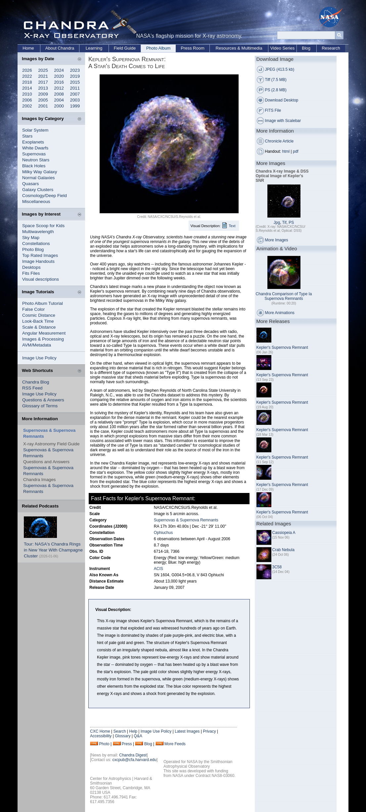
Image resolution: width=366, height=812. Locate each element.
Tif (284, 222)
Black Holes (33, 165)
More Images (276, 240)
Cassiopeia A (284, 532)
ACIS (158, 568)
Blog (306, 48)
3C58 (277, 567)
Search (119, 731)
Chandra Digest (133, 755)
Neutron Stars (35, 159)
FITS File (273, 110)
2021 (43, 76)
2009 (43, 94)
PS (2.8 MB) (276, 90)
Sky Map (30, 237)
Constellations (36, 243)
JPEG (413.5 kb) (280, 69)
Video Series (282, 48)
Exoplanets (33, 142)
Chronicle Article (279, 141)
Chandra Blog (35, 382)
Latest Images (187, 731)
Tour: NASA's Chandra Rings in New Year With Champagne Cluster (53, 550)
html (286, 151)
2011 (75, 88)
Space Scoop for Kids (43, 225)
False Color (33, 309)
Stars (27, 136)
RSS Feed (32, 388)
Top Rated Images (40, 255)
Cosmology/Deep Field (44, 195)
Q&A (138, 736)
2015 (75, 82)
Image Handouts (38, 261)
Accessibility (101, 736)
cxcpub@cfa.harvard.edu (134, 759)
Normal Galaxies (38, 177)
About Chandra (59, 48)
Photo (104, 744)
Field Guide (125, 48)
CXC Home (100, 731)
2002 (27, 105)
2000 (59, 105)
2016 (59, 82)
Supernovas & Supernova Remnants (186, 520)
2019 (75, 76)
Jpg (277, 222)
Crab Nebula (283, 550)
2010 (27, 94)
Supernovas (34, 153)
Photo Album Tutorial (42, 303)
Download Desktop (281, 100)
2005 (43, 100)
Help (133, 731)
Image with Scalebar (283, 120)
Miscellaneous (36, 201)
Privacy (209, 731)
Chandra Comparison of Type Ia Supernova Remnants (284, 296)
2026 (27, 70)
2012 (59, 88)
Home (28, 48)
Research (331, 48)
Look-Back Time (38, 321)
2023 (75, 70)
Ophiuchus (163, 532)
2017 (43, 82)
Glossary (122, 736)
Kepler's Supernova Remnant (282, 347)
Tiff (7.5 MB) (276, 79)
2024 (59, 70)
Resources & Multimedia (239, 48)
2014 (27, 88)
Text (232, 226)
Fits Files (31, 273)
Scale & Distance (39, 327)
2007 (75, 94)
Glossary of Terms (40, 405)
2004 (59, 100)
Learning (94, 48)
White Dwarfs (35, 147)
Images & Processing (43, 339)
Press (127, 744)
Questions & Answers (43, 399)
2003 (75, 100)
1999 (75, 105)
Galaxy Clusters (37, 189)
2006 (27, 100)
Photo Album (158, 48)
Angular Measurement (44, 333)
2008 (59, 94)
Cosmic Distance (38, 315)
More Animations (280, 312)
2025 (43, 70)
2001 (43, 105)
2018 (27, 82)
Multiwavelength (38, 231)
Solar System (35, 130)
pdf (295, 151)
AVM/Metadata (36, 345)
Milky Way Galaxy (39, 171)
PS (291, 222)
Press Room (193, 48)
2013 (43, 88)
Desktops (31, 267)
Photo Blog (33, 249)
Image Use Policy (39, 357)
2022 (27, 76)
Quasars (30, 183)
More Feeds (175, 744)
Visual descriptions (40, 279)
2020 (59, 76)
